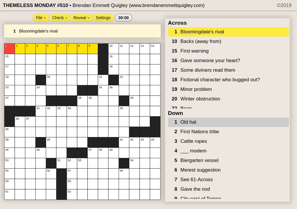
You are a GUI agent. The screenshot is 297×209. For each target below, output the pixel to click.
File (41, 17)
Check (59, 17)
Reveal (81, 17)
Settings (103, 17)
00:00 (123, 17)
